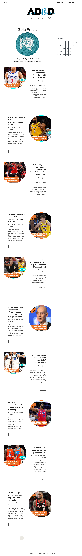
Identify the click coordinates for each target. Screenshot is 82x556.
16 (17, 538)
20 (31, 538)
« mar (57, 58)
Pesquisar (58, 28)
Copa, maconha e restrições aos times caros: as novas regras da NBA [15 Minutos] (15, 312)
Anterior (8, 538)
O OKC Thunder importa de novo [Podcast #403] (39, 450)
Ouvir (43, 103)
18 (26, 538)
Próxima (36, 538)
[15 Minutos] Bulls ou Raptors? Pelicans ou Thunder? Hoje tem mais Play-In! (38, 169)
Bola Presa (34, 80)
